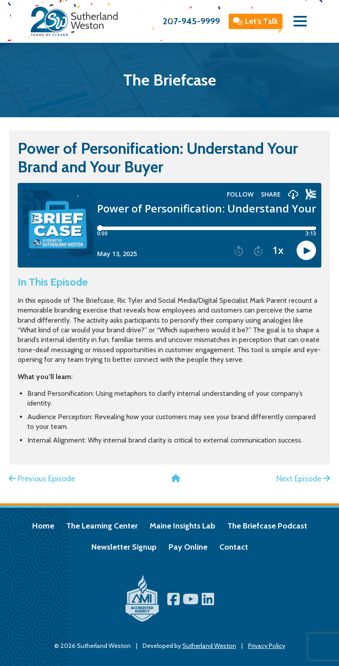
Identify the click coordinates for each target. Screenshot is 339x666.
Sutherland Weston (209, 646)
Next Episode (303, 479)
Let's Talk (256, 21)
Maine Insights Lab (182, 526)
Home (43, 526)
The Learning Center (102, 526)
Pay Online (188, 547)
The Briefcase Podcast (267, 526)
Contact (233, 547)
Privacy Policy (266, 646)
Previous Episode (42, 479)
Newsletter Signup (124, 547)
